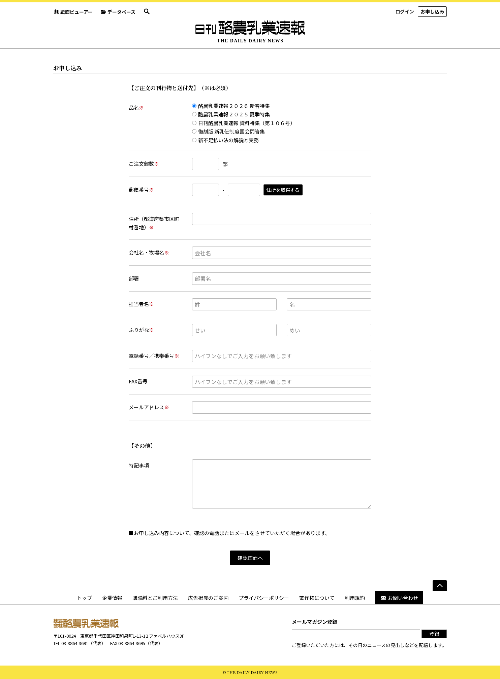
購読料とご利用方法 (155, 597)
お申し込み (432, 11)
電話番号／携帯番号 (154, 355)
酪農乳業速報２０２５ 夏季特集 (231, 114)
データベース (117, 11)
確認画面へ (250, 557)
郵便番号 (141, 189)
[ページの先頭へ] (440, 585)
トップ (84, 597)
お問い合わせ (399, 597)
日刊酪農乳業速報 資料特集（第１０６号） (243, 122)
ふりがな (141, 329)
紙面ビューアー (73, 11)
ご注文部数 (144, 163)
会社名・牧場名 (149, 252)
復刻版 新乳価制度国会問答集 (228, 131)
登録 (434, 633)
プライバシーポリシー (264, 597)
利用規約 (355, 597)
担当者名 (141, 303)
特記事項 (139, 465)
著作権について (317, 597)
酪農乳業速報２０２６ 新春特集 (231, 105)
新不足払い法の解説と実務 (225, 140)
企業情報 (112, 597)
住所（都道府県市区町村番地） (154, 223)
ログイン (404, 11)
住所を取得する (283, 189)
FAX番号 (138, 381)
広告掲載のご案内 (208, 597)
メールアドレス (149, 407)
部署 (134, 278)
